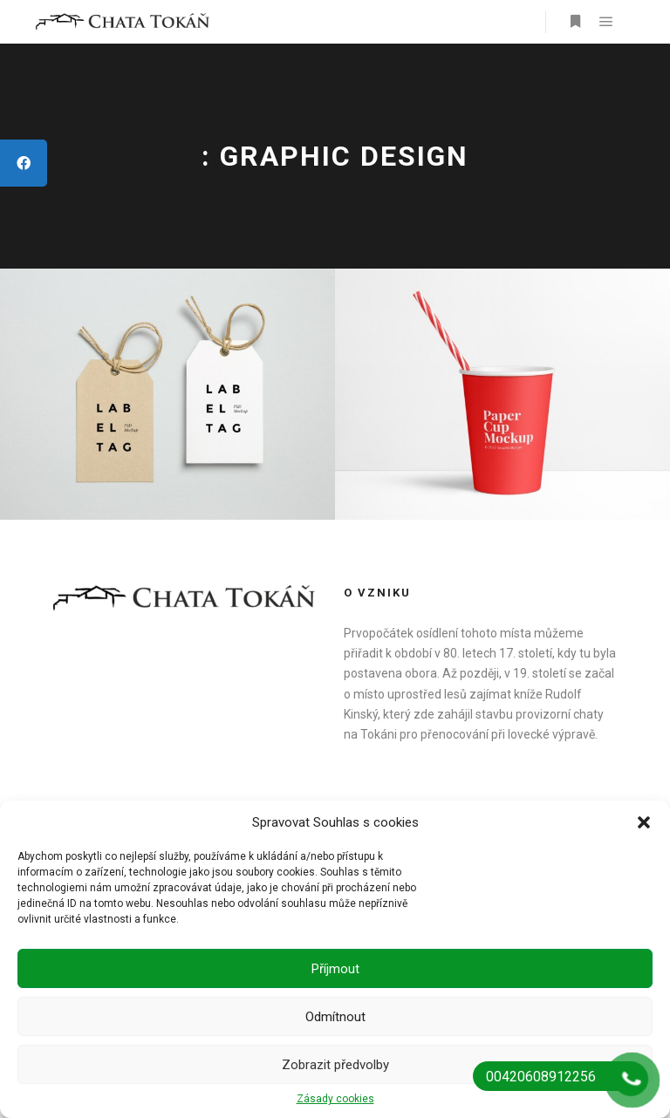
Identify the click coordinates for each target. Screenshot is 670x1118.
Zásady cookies (335, 1099)
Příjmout (335, 969)
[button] (644, 822)
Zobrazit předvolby (335, 1065)
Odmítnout (335, 1017)
